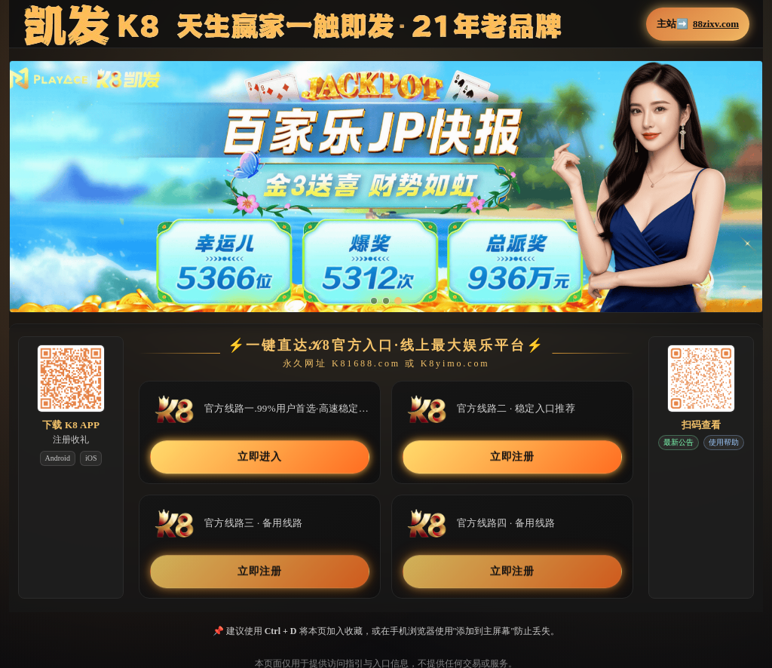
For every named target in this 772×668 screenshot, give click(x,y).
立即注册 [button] (512, 457)
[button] (386, 186)
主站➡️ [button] (698, 24)
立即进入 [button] (259, 457)
